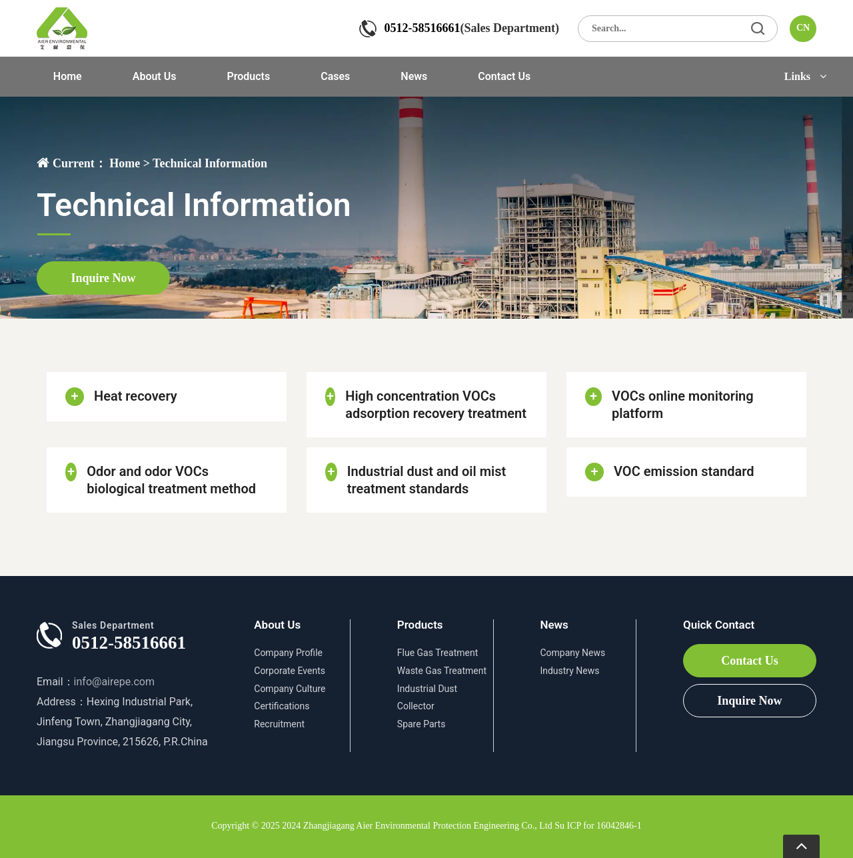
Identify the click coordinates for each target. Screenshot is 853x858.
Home (67, 76)
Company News (572, 652)
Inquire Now (103, 278)
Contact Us (504, 76)
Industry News (569, 670)
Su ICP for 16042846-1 (598, 826)
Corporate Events (289, 670)
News (414, 76)
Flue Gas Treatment (437, 652)
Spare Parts (421, 724)
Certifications (281, 706)
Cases (335, 76)
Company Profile (288, 652)
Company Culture (289, 688)
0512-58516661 (422, 28)
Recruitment (279, 724)
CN (803, 28)
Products (248, 76)
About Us (155, 76)
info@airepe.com (114, 681)
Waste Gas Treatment (441, 670)
